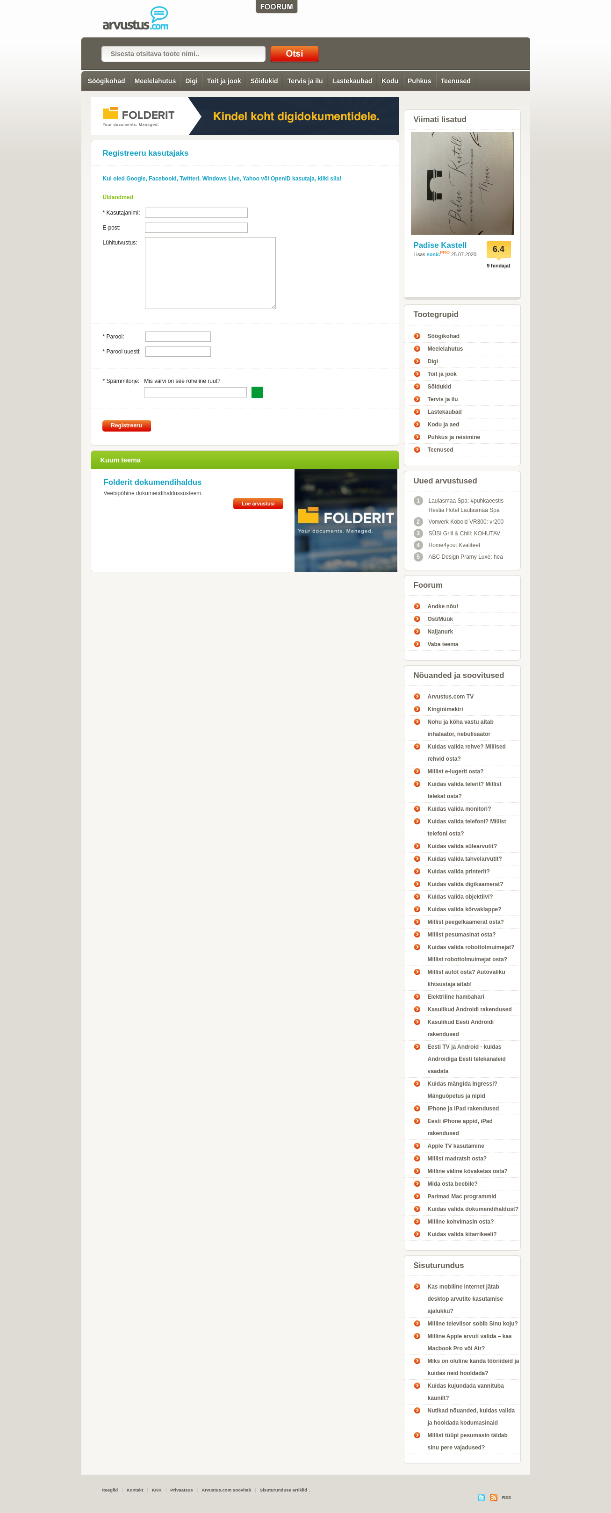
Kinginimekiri (445, 709)
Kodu (389, 81)
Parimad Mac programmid (462, 1196)
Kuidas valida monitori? (459, 809)
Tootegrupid (436, 314)
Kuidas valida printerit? (459, 871)
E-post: (112, 227)
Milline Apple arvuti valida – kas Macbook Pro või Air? (470, 1342)
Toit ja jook (224, 81)
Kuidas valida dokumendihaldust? (473, 1209)
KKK (157, 1489)
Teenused (456, 81)
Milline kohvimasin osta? (461, 1221)
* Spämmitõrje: (121, 381)
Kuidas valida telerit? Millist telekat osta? (465, 790)
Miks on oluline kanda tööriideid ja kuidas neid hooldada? (473, 1367)
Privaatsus (181, 1489)
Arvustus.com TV (451, 696)
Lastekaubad (352, 81)
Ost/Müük (440, 619)
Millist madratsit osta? (457, 1158)
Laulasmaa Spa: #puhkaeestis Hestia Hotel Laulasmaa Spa (459, 504)
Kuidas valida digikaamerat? (465, 884)
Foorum (428, 585)
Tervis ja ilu (305, 81)
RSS (506, 1497)
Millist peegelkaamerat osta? (466, 922)
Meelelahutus (155, 81)
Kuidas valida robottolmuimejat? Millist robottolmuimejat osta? (471, 953)
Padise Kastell (440, 245)
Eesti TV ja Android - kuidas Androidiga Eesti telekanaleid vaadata (467, 1059)
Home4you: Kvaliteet (447, 545)
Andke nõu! (443, 606)
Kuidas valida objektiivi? (460, 896)
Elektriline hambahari (456, 997)
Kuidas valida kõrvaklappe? (465, 909)
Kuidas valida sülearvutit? (462, 846)
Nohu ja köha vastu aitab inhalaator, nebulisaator (461, 728)
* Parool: (113, 336)
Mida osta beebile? (453, 1184)
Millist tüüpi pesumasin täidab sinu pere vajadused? (468, 1441)
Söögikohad (106, 81)
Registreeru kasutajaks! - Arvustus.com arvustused (142, 18)
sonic (433, 254)
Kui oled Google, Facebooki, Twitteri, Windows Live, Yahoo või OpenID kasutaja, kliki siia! (222, 178)
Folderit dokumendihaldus (153, 482)
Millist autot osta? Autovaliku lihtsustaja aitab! (466, 978)
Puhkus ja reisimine (454, 437)
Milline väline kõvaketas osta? (468, 1171)
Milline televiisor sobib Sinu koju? (473, 1323)
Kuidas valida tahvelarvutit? (465, 859)
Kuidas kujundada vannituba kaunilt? (466, 1392)
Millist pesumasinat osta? (462, 934)
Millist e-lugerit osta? (456, 771)
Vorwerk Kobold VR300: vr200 (459, 521)
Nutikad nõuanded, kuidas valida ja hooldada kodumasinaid (471, 1416)
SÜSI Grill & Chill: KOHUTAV (457, 533)
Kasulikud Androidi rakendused (470, 1009)
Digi (191, 81)
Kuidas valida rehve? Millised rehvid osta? (467, 752)
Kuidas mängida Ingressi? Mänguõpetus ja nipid (462, 1090)
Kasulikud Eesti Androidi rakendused (461, 1028)
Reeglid (110, 1489)
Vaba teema (443, 644)
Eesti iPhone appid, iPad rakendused (460, 1127)
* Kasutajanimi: (121, 212)
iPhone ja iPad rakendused (463, 1108)
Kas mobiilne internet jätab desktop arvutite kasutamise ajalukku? (465, 1298)
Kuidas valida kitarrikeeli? (462, 1234)
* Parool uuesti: (122, 351)
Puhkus (419, 81)
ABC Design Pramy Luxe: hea (458, 557)
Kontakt (135, 1489)
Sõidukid (264, 81)
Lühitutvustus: (120, 242)
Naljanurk (440, 631)
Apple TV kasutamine (456, 1146)
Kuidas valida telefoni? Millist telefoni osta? (467, 827)
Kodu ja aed (444, 424)
